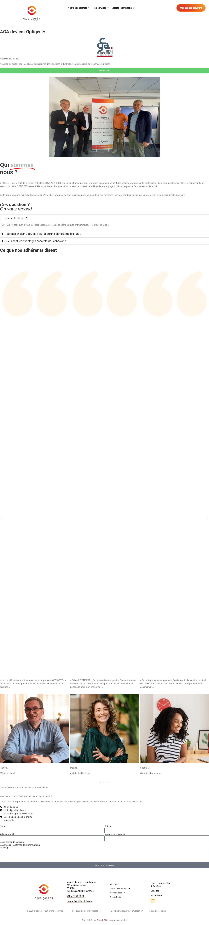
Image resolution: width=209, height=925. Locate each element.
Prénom (108, 826)
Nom (2, 826)
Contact (155, 890)
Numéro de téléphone (115, 834)
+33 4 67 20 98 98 (75, 896)
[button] (1, 519)
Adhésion (7, 845)
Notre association (79, 7)
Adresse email (7, 834)
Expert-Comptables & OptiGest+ (160, 884)
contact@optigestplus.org (79, 901)
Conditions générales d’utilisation (127, 911)
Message (4, 848)
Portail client (157, 895)
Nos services (101, 7)
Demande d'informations (27, 845)
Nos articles (115, 897)
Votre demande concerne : (13, 842)
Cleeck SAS (102, 920)
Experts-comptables (124, 7)
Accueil (113, 884)
